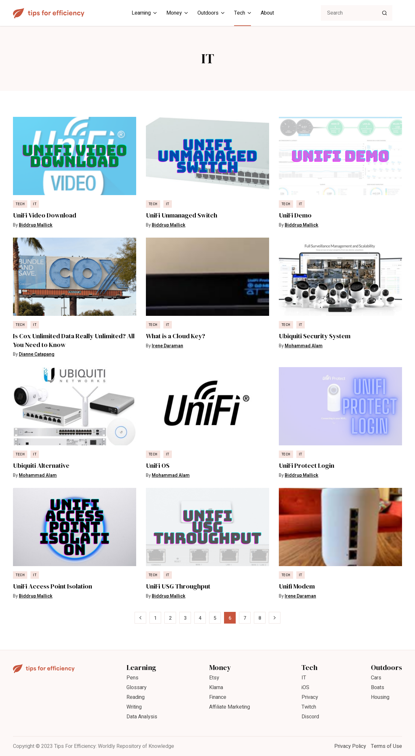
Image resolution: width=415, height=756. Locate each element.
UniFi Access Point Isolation (52, 586)
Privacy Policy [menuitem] (350, 746)
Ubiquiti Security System (314, 336)
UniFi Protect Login (306, 465)
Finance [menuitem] (217, 697)
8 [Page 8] (259, 618)
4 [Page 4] (200, 618)
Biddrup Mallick (36, 225)
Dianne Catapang (36, 354)
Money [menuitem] (174, 13)
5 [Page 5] (215, 618)
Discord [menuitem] (310, 717)
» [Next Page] (275, 618)
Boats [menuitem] (377, 687)
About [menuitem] (267, 13)
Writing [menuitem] (134, 707)
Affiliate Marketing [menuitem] (229, 707)
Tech (20, 204)
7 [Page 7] (244, 618)
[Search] (384, 13)
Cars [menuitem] (376, 678)
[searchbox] (356, 13)
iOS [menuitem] (305, 687)
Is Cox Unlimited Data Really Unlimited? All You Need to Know (74, 340)
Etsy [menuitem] (214, 678)
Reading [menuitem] (135, 697)
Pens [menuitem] (132, 678)
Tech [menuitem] (239, 13)
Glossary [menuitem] (136, 687)
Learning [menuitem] (141, 13)
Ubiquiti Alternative (41, 465)
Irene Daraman (167, 345)
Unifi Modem (297, 586)
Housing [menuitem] (380, 697)
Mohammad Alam (304, 345)
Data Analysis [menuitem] (141, 717)
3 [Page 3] (185, 618)
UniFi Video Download (44, 215)
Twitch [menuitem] (309, 707)
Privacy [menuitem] (310, 697)
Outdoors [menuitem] (208, 13)
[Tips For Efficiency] (48, 13)
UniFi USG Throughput (178, 586)
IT (34, 204)
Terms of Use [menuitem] (386, 746)
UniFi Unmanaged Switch (181, 215)
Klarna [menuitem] (216, 687)
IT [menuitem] (304, 678)
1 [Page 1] (155, 618)
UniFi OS (158, 465)
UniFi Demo (295, 215)
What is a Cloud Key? (175, 336)
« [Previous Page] (140, 618)
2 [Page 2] (170, 618)
